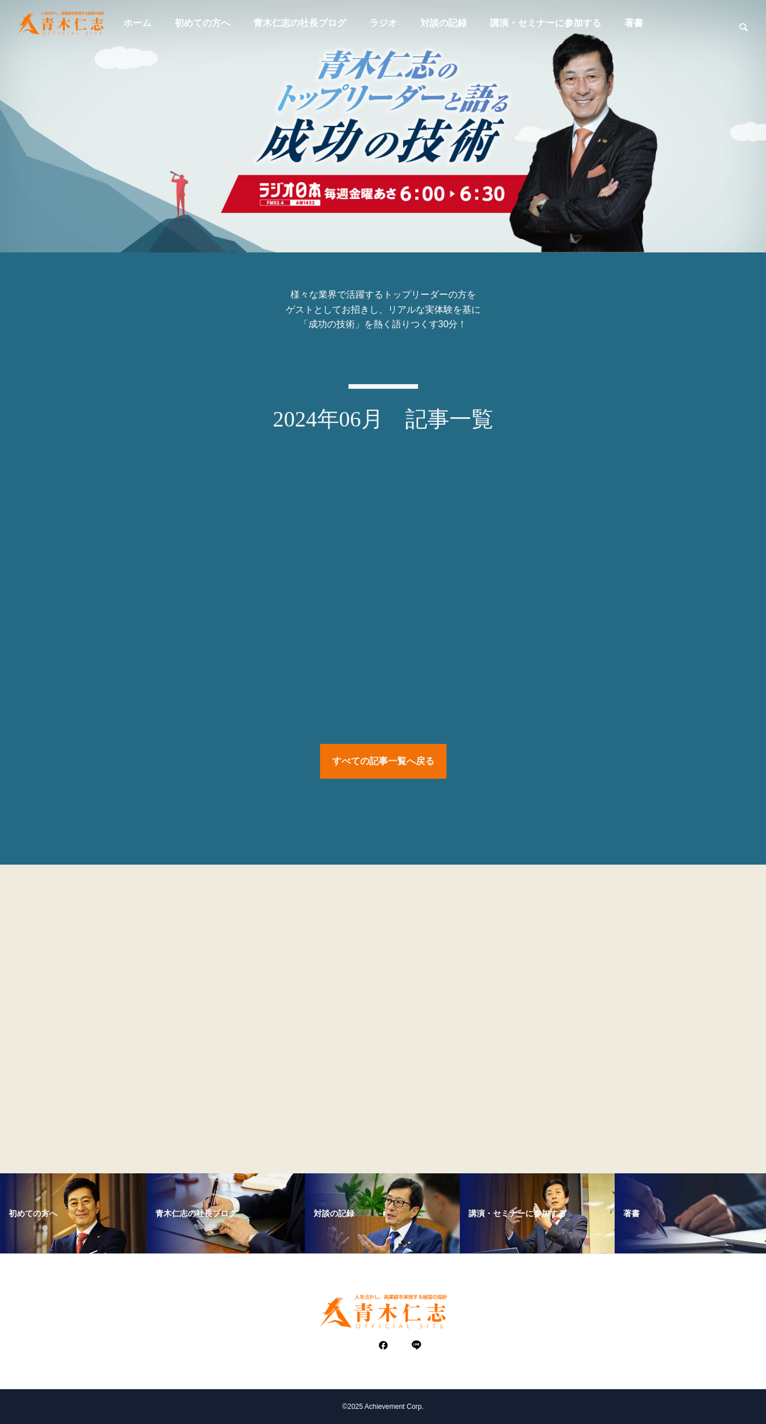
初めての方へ (202, 23)
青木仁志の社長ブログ (299, 23)
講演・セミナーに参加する (545, 23)
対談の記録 (443, 23)
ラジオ (383, 23)
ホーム (137, 23)
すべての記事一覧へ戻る (383, 763)
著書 (634, 23)
